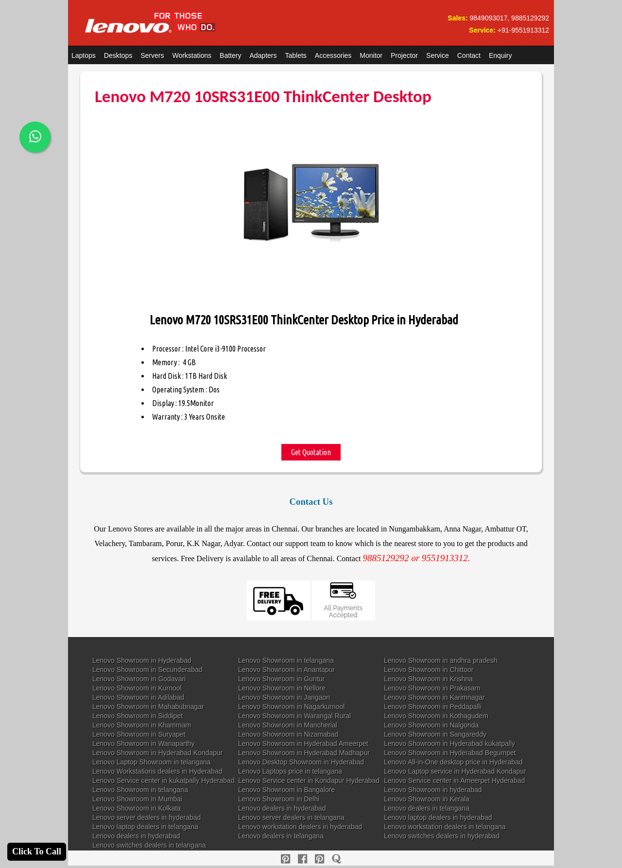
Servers (152, 55)
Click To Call (36, 851)
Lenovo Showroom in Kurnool (137, 688)
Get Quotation (311, 452)
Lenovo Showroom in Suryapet (138, 734)
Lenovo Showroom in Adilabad (138, 697)
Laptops (83, 55)
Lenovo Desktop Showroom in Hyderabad (301, 762)
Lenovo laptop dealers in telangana (145, 827)
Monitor (371, 55)
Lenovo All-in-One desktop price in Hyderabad (453, 762)
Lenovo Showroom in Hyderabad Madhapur (304, 753)
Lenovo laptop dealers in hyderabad (438, 817)
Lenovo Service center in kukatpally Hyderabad (163, 780)
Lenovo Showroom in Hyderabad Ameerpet (303, 743)
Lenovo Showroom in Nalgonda (431, 725)
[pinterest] (285, 859)
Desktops (118, 55)
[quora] (336, 859)
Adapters (262, 55)
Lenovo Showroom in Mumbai (137, 799)
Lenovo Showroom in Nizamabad (288, 734)
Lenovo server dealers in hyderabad (146, 817)
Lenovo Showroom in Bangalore (286, 790)
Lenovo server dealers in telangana (291, 817)
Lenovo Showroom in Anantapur (286, 669)
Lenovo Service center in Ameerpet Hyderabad (454, 780)
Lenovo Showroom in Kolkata (136, 808)
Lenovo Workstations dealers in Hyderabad (157, 771)
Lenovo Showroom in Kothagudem (436, 716)
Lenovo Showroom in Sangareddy (435, 734)
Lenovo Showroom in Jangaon (284, 697)
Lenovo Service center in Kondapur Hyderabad (309, 780)
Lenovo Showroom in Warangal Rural (294, 716)
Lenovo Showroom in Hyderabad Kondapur (157, 753)
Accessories (333, 55)
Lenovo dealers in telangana (426, 808)
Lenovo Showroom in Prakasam (432, 688)
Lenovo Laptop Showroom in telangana (151, 762)
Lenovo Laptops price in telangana (290, 771)
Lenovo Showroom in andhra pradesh (441, 660)
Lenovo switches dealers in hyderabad (442, 836)
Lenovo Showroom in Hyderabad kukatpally (449, 743)
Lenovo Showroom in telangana (286, 660)
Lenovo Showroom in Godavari (139, 679)
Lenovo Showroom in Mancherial (287, 725)
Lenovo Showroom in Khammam (141, 725)
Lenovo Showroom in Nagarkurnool (291, 706)
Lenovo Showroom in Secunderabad (147, 669)
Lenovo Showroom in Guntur (281, 679)
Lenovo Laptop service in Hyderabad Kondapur (455, 771)
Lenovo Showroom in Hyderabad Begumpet (450, 753)
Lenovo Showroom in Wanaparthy (143, 743)
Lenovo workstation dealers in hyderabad (300, 827)
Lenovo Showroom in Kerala (426, 799)
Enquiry (500, 55)
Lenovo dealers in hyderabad (282, 808)
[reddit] (319, 859)
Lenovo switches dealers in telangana (149, 845)
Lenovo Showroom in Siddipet (137, 716)
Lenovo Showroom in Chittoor (428, 669)
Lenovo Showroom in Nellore (282, 688)
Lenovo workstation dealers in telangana (445, 827)
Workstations (191, 55)
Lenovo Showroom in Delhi (278, 799)
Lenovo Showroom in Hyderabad (141, 660)
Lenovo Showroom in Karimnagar (434, 697)
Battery (230, 55)
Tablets (296, 55)
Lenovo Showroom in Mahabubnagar (148, 706)
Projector (404, 55)
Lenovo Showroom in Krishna (428, 679)
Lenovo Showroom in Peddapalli (433, 706)
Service (437, 55)
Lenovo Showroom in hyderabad (433, 790)
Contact (469, 55)
